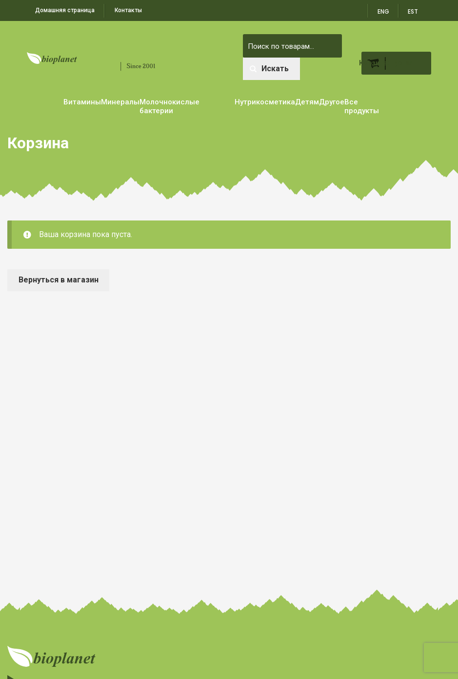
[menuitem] (413, 8)
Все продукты (361, 106)
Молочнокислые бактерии (169, 106)
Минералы (120, 102)
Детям (307, 102)
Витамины (82, 102)
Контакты (128, 10)
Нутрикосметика (265, 102)
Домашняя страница (65, 10)
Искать (269, 68)
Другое (331, 102)
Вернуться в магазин (59, 279)
